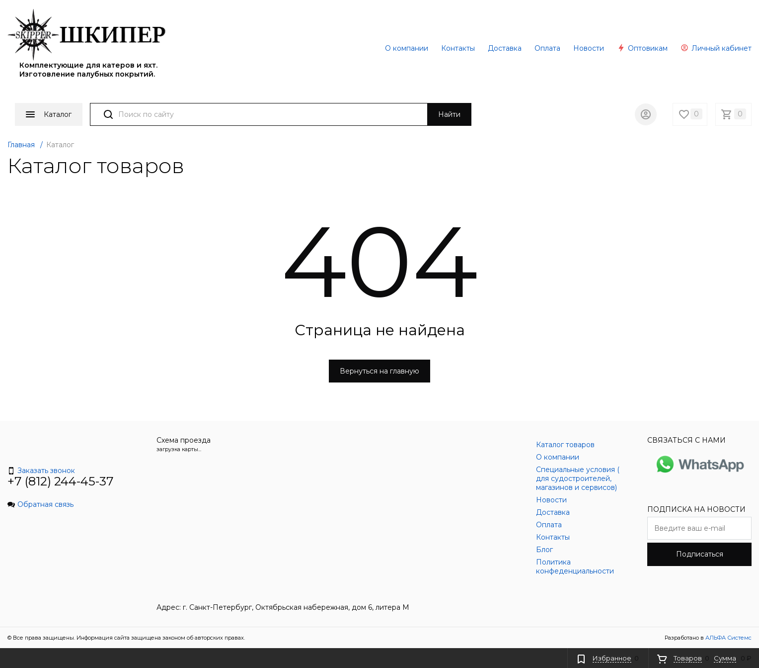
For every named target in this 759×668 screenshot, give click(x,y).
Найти (449, 114)
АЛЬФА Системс (728, 637)
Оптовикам (642, 48)
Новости (588, 48)
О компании (406, 48)
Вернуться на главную (379, 371)
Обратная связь (40, 504)
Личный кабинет (716, 48)
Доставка (505, 48)
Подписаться (699, 554)
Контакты (458, 48)
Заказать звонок (41, 470)
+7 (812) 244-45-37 (60, 481)
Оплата (547, 48)
